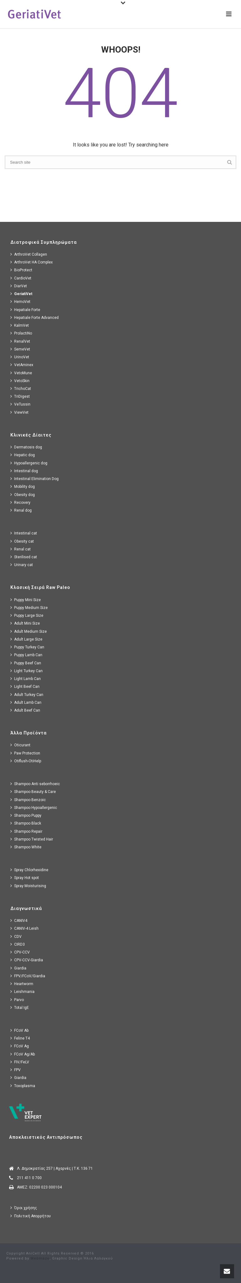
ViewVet (19, 412)
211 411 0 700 (29, 1178)
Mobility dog (22, 486)
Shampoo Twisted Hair (31, 839)
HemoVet (20, 301)
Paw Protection (25, 753)
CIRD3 (17, 944)
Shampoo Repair (26, 831)
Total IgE (19, 1007)
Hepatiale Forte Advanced (34, 317)
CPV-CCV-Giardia (26, 960)
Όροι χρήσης (23, 1207)
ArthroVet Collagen (28, 254)
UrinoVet (19, 357)
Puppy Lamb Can (26, 654)
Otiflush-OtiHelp (25, 761)
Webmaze (40, 1258)
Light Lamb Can (25, 678)
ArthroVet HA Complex (31, 262)
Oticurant (20, 745)
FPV (15, 1069)
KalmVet (19, 325)
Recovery (20, 502)
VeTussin (20, 404)
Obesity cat (22, 541)
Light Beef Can (25, 686)
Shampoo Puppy (25, 815)
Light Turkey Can (26, 670)
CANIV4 (18, 920)
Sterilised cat (23, 557)
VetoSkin (19, 380)
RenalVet (20, 341)
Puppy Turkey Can (27, 647)
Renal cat (20, 549)
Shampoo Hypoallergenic (33, 807)
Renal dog (21, 510)
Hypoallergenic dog (28, 463)
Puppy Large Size (26, 615)
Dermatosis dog (26, 447)
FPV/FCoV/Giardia (27, 976)
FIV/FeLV (19, 1062)
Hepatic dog (22, 454)
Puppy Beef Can (25, 663)
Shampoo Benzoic (28, 799)
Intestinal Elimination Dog (34, 478)
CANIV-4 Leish (24, 928)
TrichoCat (20, 388)
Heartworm (21, 983)
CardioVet (20, 278)
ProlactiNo (21, 333)
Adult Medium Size (28, 631)
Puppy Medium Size (29, 607)
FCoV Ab (19, 1030)
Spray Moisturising (28, 885)
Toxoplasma (22, 1085)
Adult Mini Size (25, 623)
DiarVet (18, 286)
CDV (16, 936)
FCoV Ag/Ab (22, 1054)
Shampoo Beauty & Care (33, 791)
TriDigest (20, 396)
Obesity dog (22, 494)
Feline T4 (20, 1038)
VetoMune (21, 373)
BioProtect (21, 270)
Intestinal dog (24, 470)
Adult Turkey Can (26, 694)
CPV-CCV (20, 952)
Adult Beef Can (25, 710)
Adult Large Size (26, 639)
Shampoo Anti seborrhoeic (35, 783)
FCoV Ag (19, 1046)
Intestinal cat (23, 533)
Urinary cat (21, 564)
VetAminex (21, 364)
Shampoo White (25, 847)
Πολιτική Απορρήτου (30, 1216)
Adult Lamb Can (25, 702)
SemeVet (20, 349)
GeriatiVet (21, 293)
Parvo (17, 999)
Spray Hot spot (24, 877)
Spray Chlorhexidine (29, 869)
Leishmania (22, 991)
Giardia (18, 968)
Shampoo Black (25, 823)
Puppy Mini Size (25, 599)
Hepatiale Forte (25, 309)
